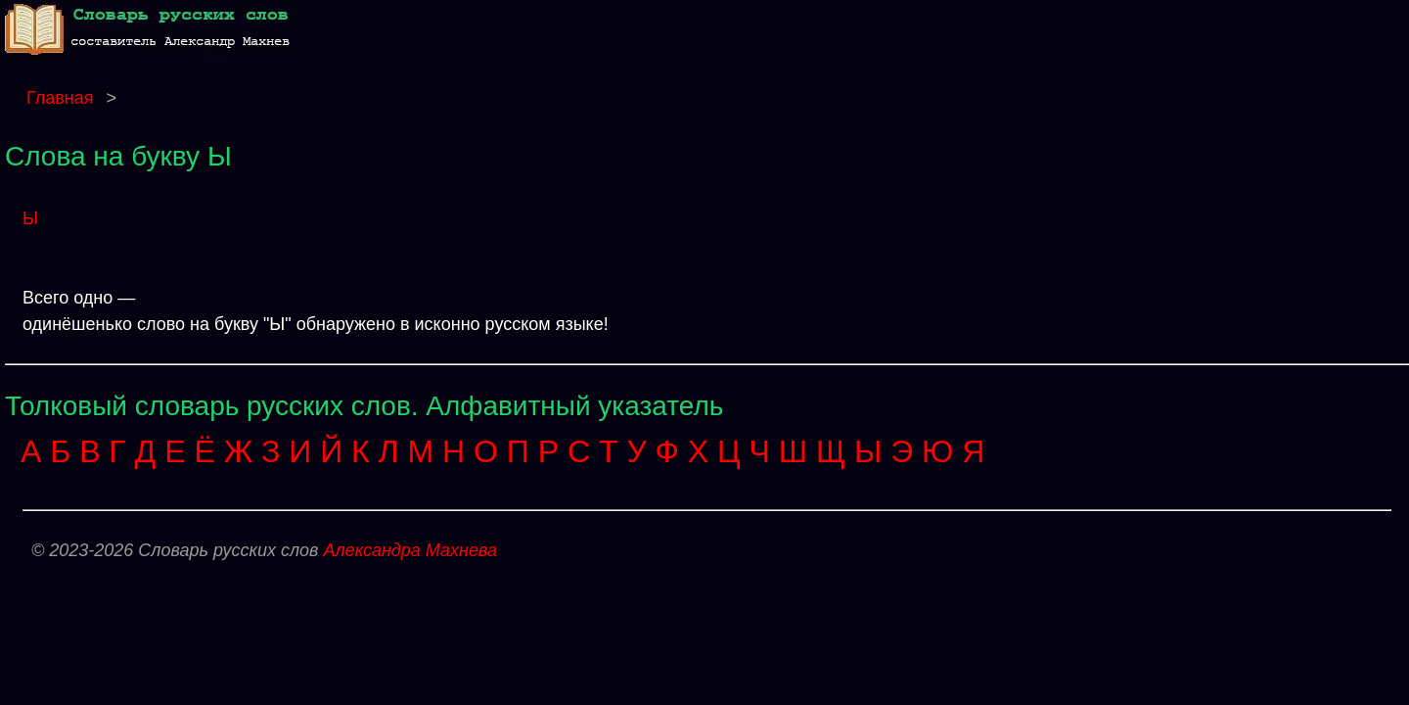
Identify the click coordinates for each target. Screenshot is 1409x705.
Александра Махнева (410, 550)
